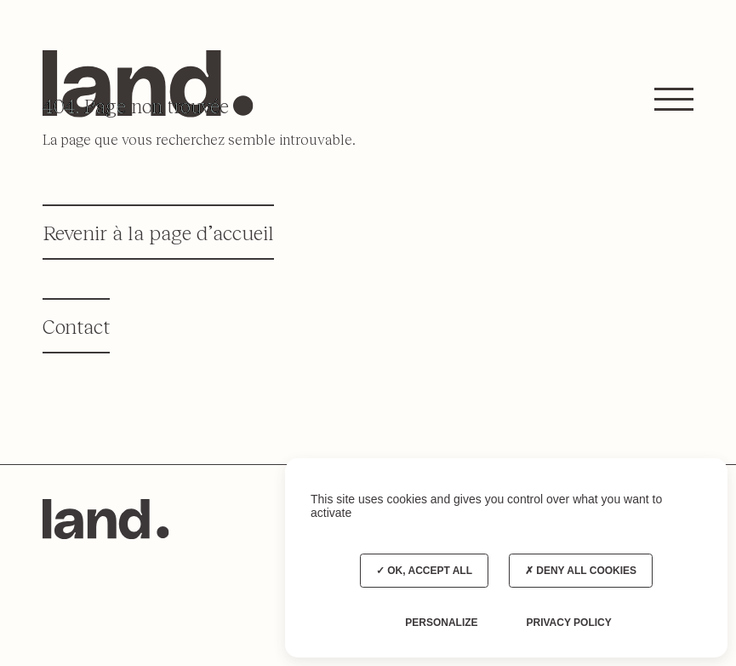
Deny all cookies (580, 571)
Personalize (441, 623)
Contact (76, 325)
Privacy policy (568, 623)
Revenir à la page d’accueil (158, 232)
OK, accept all (424, 571)
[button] (673, 99)
